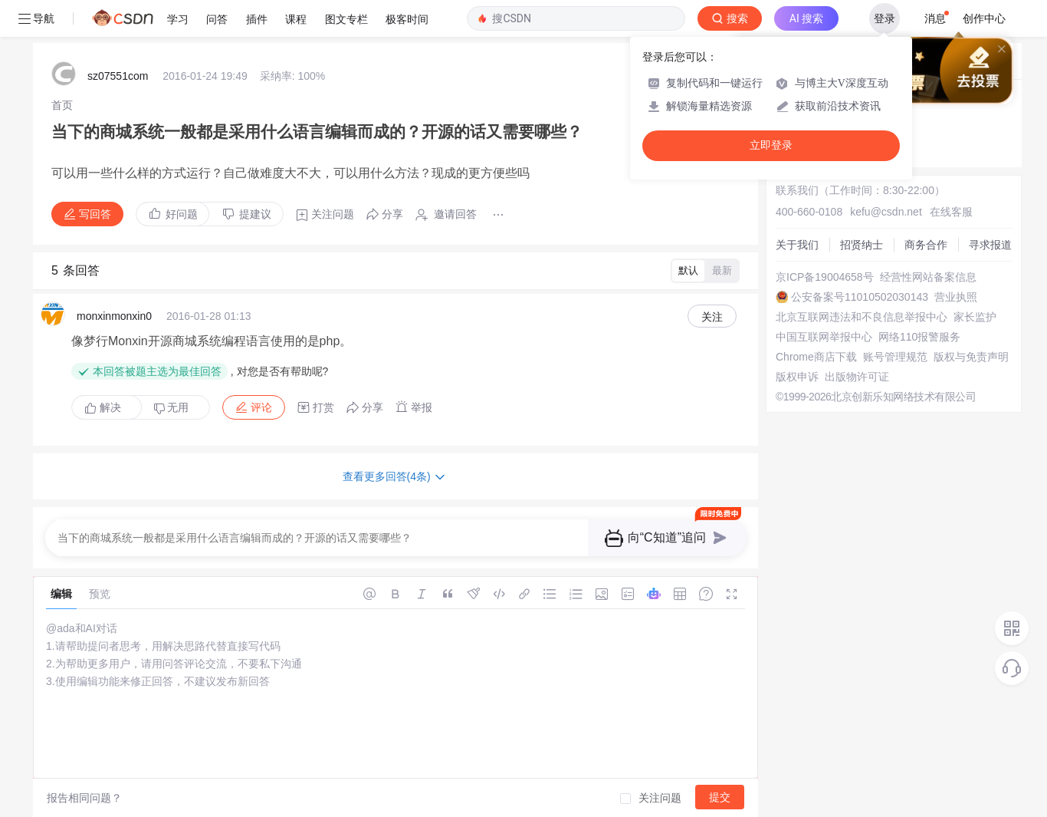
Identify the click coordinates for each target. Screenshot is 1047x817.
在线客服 (951, 212)
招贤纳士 (861, 245)
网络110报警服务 (919, 337)
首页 (62, 105)
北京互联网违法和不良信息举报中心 (861, 317)
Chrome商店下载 (816, 357)
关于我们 (797, 245)
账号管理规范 (895, 357)
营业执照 (955, 297)
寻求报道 (990, 245)
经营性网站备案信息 (928, 277)
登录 (884, 18)
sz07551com (117, 76)
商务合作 (925, 245)
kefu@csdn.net (886, 212)
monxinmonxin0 (114, 316)
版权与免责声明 (971, 357)
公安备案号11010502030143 (859, 297)
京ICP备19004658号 (825, 277)
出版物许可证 (857, 377)
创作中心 (984, 18)
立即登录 (771, 145)
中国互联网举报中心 (824, 337)
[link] (62, 105)
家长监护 (974, 317)
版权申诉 (797, 377)
